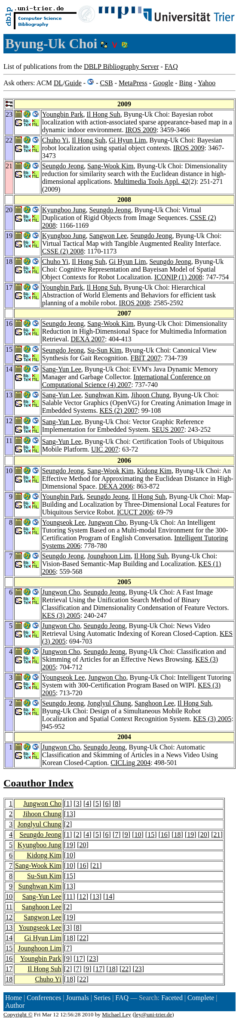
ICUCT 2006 (135, 512)
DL (58, 83)
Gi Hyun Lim (127, 140)
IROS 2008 (134, 303)
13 (69, 814)
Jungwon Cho (107, 522)
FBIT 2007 (146, 358)
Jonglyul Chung (109, 703)
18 (177, 834)
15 (150, 834)
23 (92, 958)
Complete (200, 997)
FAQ (171, 66)
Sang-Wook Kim (110, 166)
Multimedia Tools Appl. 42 (151, 181)
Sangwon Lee (108, 235)
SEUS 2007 (168, 429)
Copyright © (18, 1014)
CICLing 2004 (130, 762)
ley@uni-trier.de (153, 1014)
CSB (106, 83)
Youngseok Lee (63, 522)
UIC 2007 (105, 449)
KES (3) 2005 (61, 615)
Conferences (44, 997)
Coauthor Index (38, 783)
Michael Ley (116, 1014)
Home (13, 997)
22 (83, 937)
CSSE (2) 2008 (63, 251)
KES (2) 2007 (119, 410)
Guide (73, 83)
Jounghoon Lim (109, 556)
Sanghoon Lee (154, 703)
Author (15, 1005)
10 (138, 834)
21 (216, 834)
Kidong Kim (154, 470)
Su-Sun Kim (104, 350)
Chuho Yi (55, 140)
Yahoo (206, 83)
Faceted (172, 997)
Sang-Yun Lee (61, 369)
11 (69, 896)
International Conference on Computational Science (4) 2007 (126, 380)
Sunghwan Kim (106, 395)
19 (190, 834)
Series (102, 997)
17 (79, 958)
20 (203, 834)
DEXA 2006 (116, 486)
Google (163, 83)
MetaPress (133, 83)
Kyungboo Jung (64, 210)
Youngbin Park (62, 114)
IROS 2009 (140, 129)
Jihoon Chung (150, 395)
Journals (77, 997)
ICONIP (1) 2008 (178, 277)
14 (108, 896)
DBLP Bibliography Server (121, 66)
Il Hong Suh (103, 114)
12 (82, 896)
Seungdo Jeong (63, 166)
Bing (185, 83)
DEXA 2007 (87, 339)
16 (164, 834)
